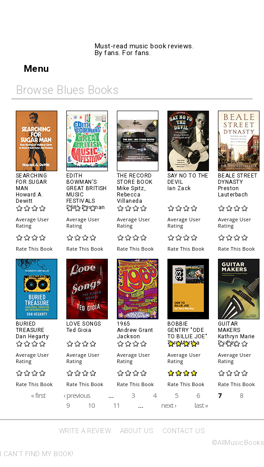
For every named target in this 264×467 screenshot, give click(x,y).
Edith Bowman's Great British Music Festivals (86, 188)
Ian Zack (179, 188)
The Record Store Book (135, 179)
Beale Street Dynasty (237, 179)
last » (201, 405)
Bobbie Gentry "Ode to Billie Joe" (187, 330)
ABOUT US (137, 431)
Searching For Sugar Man (31, 182)
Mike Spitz (130, 188)
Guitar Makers (229, 327)
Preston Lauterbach (233, 191)
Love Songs (83, 324)
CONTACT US (183, 431)
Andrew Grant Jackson (135, 333)
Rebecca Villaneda (129, 197)
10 (91, 405)
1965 (123, 324)
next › (168, 405)
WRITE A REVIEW (85, 431)
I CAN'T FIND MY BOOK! (36, 454)
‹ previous (77, 394)
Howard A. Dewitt (29, 197)
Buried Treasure (30, 327)
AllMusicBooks (167, 33)
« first (38, 394)
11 (116, 405)
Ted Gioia (78, 330)
